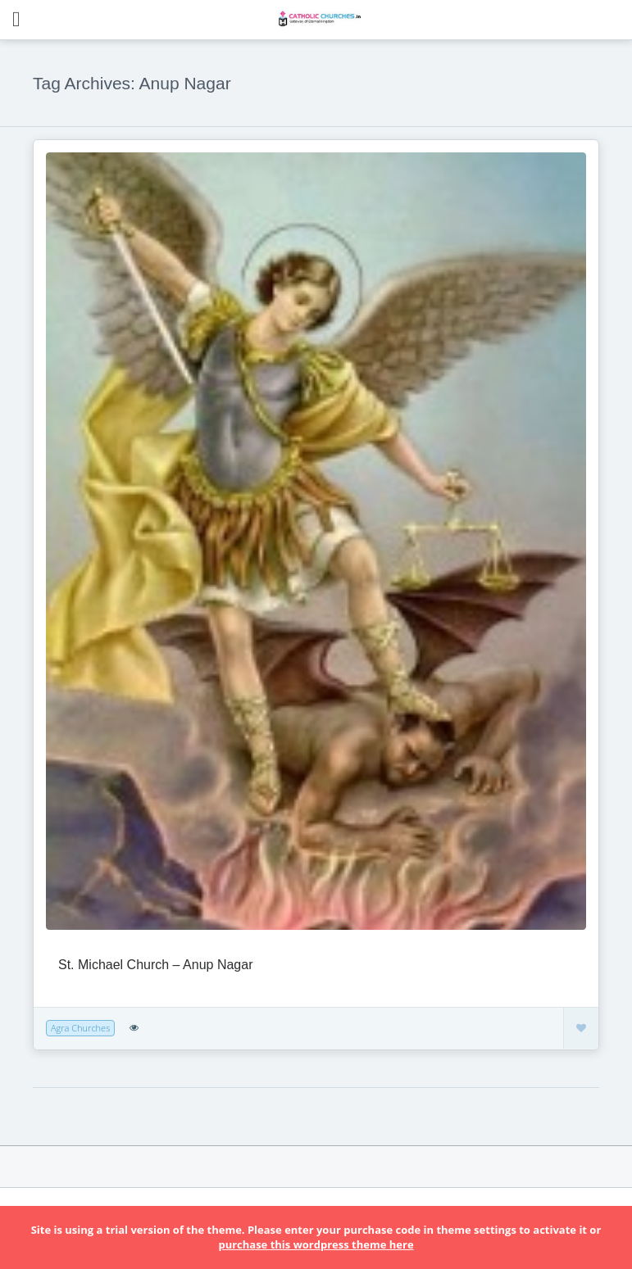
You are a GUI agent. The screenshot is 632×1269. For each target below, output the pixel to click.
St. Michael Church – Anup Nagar (155, 965)
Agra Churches (80, 1028)
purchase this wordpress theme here (315, 1244)
